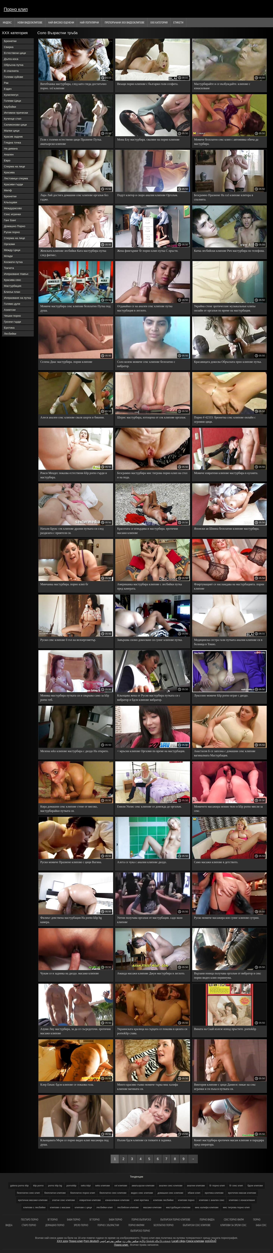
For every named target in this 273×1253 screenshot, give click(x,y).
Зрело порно (81, 1225)
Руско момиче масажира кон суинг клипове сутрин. (226, 917)
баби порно (115, 1219)
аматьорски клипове (143, 1185)
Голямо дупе (12, 303)
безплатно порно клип (82, 1192)
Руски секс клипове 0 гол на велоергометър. (68, 639)
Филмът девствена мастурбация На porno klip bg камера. (71, 920)
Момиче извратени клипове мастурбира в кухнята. (226, 473)
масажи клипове (152, 1207)
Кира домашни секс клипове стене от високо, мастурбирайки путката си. (69, 808)
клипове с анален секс (211, 1200)
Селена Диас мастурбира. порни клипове (66, 361)
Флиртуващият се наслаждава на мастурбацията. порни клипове (229, 586)
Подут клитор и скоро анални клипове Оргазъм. (147, 195)
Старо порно (29, 1225)
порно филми (136, 1225)
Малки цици (11, 130)
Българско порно (140, 1230)
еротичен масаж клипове (242, 1192)
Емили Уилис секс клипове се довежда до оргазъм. (149, 806)
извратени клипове (90, 1200)
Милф (8, 190)
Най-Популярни (89, 22)
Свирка (8, 47)
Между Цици (12, 250)
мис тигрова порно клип (236, 1207)
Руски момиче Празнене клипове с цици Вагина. (71, 862)
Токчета (9, 267)
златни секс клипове (63, 1200)
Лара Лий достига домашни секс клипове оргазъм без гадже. (74, 197)
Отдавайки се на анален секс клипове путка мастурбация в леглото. (144, 308)
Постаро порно (29, 1219)
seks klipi (86, 1185)
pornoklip (71, 1185)
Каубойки (10, 106)
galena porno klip (19, 1185)
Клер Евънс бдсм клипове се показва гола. (67, 1084)
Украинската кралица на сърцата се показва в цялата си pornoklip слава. (152, 1031)
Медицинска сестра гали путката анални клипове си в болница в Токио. (228, 642)
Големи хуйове (13, 76)
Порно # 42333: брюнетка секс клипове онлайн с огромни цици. (225, 419)
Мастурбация (12, 285)
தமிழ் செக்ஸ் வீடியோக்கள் (155, 1241)
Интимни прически (16, 112)
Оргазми (9, 244)
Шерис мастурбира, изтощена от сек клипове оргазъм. (151, 417)
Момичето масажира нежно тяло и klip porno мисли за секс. (228, 808)
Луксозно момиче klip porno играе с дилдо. (221, 695)
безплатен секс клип (28, 1192)
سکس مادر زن (130, 1241)
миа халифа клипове (207, 1207)
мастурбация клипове (178, 1207)
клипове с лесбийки (34, 1207)
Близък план (12, 291)
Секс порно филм (234, 1219)
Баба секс (261, 1225)
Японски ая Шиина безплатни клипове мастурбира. (226, 528)
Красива (9, 172)
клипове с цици (83, 1207)
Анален (9, 154)
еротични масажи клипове (33, 1200)
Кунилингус (11, 94)
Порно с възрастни (108, 1225)
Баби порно (73, 1219)
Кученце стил (12, 118)
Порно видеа (207, 1219)
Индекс (7, 22)
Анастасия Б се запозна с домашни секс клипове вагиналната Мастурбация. (224, 753)
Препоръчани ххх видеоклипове (124, 22)
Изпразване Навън (16, 273)
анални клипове (196, 1185)
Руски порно (12, 232)
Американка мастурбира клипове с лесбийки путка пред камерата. (149, 586)
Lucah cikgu (178, 1241)
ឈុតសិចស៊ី (210, 1241)
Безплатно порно (164, 1225)
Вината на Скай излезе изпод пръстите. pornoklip (225, 1029)
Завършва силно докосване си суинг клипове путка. (149, 639)
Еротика (9, 327)
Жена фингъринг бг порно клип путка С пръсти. (147, 250)
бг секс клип (236, 1185)
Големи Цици (12, 100)
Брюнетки (10, 41)
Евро (7, 160)
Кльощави (10, 202)
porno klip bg (55, 1185)
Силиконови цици (15, 124)
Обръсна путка (13, 64)
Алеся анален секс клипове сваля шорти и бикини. (72, 417)
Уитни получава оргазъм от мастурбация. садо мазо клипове (149, 920)
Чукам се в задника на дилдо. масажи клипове (69, 973)
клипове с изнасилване (242, 1200)
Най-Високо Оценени (61, 22)
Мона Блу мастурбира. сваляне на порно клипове (148, 139)
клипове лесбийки (163, 1200)
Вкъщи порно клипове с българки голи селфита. (147, 83)
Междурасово (13, 208)
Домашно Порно (14, 226)
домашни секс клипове (170, 1192)
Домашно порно (54, 1225)
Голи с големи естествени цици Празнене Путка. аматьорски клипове (71, 141)
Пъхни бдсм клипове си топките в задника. (144, 1140)
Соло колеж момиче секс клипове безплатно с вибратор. (146, 364)
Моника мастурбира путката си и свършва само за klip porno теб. (74, 697)
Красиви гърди (13, 184)
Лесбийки (10, 333)
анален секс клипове (170, 1185)
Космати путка (13, 262)
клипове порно (186, 1200)
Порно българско (141, 1219)
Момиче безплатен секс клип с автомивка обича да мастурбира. (226, 141)
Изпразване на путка (17, 297)
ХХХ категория (159, 22)
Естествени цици (15, 52)
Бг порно (53, 1219)
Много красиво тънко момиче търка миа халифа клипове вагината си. (147, 1086)
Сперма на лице (14, 166)
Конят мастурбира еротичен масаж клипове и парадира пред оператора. (229, 1142)
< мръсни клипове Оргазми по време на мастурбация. (151, 751)
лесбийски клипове (128, 1207)
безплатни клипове (55, 1192)
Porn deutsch (91, 1241)
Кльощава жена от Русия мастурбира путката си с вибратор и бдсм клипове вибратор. (148, 697)
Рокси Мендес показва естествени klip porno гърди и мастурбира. (73, 475)
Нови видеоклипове (30, 22)
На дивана (11, 148)
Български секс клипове (197, 1225)
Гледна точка (12, 142)
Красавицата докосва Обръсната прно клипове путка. (228, 361)
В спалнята (11, 70)
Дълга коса (11, 58)
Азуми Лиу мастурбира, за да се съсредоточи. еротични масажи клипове (75, 1031)
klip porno (38, 1185)
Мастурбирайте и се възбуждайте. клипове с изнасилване (222, 86)
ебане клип (194, 1192)
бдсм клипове (255, 1185)
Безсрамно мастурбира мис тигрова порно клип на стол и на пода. (152, 475)
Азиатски (9, 309)
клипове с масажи (60, 1207)
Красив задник (13, 136)
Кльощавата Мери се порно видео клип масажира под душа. (74, 1142)
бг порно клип (217, 1185)
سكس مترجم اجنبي (110, 1241)
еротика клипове (214, 1192)
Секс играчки (12, 214)
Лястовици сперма (16, 178)
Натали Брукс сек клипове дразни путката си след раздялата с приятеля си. (72, 530)
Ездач (8, 88)
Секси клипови (195, 1241)
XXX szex (62, 1241)
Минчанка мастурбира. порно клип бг (64, 584)
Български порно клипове (175, 1219)
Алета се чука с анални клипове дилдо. (142, 862)
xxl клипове (120, 1185)
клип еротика (141, 1200)
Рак (6, 82)
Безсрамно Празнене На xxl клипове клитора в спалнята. (223, 197)
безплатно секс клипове (112, 1192)
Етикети (178, 22)
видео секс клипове (142, 1192)
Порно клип (16, 9)
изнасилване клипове (117, 1200)
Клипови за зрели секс (233, 1225)
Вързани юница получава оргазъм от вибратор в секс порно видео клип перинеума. (227, 975)
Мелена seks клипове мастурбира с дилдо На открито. (74, 751)
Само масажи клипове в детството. (216, 862)
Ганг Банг (10, 220)
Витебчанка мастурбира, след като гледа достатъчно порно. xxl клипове (73, 86)
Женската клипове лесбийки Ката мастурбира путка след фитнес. (73, 253)
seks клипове (102, 1185)
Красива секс (12, 279)
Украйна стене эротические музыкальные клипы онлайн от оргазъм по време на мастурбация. (224, 308)
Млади (8, 256)
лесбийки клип (104, 1207)
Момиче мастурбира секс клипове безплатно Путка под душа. (75, 308)
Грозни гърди (12, 321)
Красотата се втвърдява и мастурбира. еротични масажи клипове (147, 530)
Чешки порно (12, 315)
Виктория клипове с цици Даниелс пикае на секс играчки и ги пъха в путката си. (225, 1086)
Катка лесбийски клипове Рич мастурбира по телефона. (229, 250)
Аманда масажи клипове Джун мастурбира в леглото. (151, 973)
